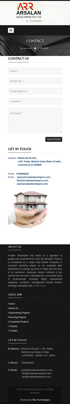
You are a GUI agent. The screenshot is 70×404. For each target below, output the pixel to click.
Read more (39, 285)
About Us (13, 308)
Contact (13, 330)
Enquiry (13, 326)
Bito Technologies (41, 400)
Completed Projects (19, 321)
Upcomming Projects (19, 312)
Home (12, 304)
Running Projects (17, 317)
